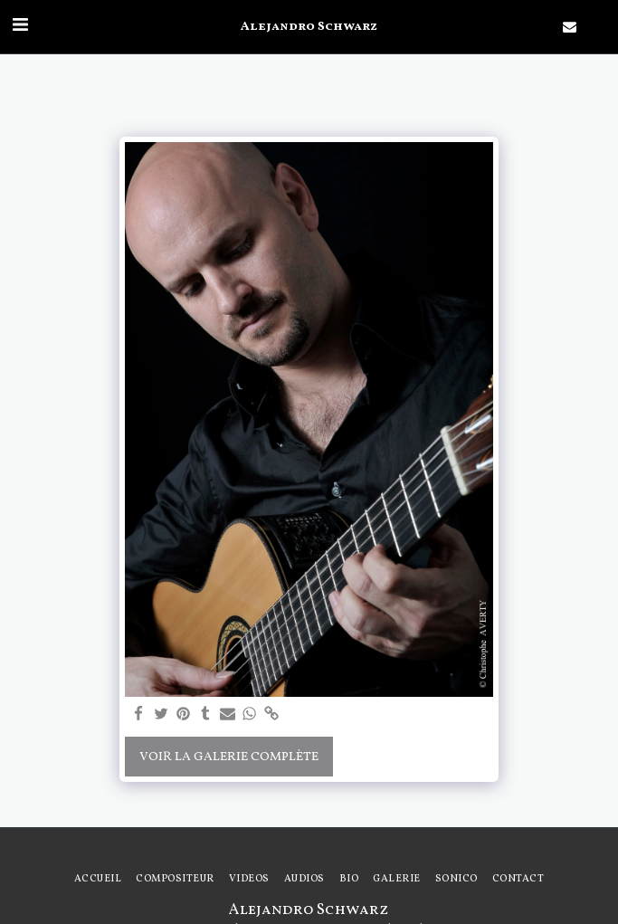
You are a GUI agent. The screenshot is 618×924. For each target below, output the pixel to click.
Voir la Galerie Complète (229, 757)
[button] (20, 26)
